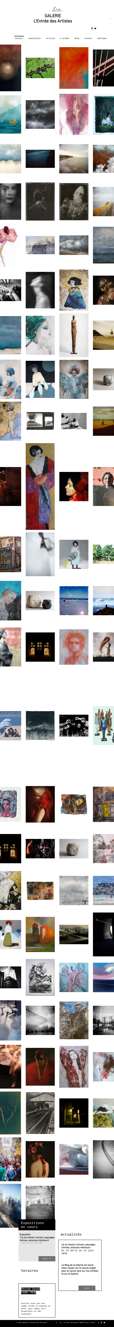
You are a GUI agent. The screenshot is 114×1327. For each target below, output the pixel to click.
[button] (110, 18)
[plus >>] (47, 1258)
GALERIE (53, 16)
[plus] (87, 1288)
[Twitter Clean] (104, 1322)
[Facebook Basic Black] (92, 28)
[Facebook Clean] (101, 1322)
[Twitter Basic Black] (95, 28)
